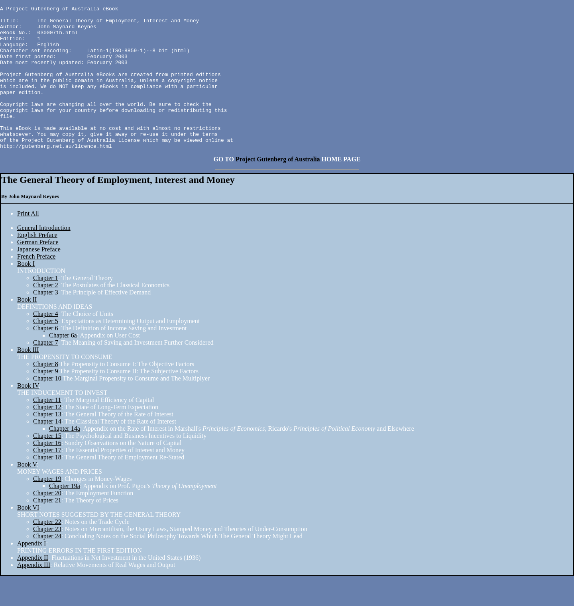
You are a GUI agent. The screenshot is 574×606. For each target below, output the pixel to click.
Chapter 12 (47, 436)
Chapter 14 (47, 451)
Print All (28, 243)
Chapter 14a (64, 458)
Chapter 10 (47, 408)
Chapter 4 (45, 343)
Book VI (28, 537)
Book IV (28, 415)
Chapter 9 (45, 401)
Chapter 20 (47, 523)
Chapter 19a (64, 515)
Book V (27, 494)
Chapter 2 (45, 315)
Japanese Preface (39, 279)
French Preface (36, 286)
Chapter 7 (45, 372)
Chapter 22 (47, 551)
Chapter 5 (45, 350)
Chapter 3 (45, 322)
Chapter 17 (47, 480)
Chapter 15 (47, 465)
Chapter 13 (47, 444)
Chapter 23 (47, 558)
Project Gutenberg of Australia (278, 189)
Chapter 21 (47, 530)
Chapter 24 (47, 566)
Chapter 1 (45, 307)
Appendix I (31, 573)
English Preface (37, 264)
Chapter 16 (47, 472)
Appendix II (32, 587)
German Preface (38, 272)
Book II (27, 329)
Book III (28, 379)
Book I (26, 293)
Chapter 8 (45, 393)
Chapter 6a (63, 365)
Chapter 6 (45, 358)
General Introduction (44, 257)
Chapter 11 (47, 429)
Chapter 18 (47, 487)
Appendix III (33, 594)
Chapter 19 (47, 508)
